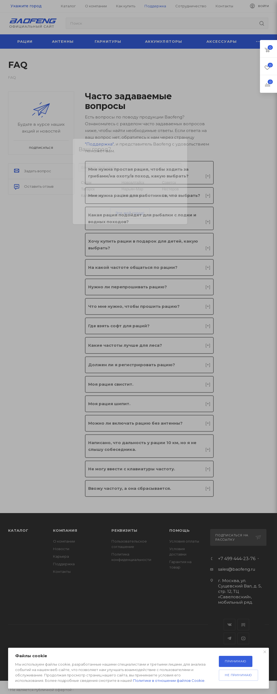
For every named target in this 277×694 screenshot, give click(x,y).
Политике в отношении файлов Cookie (169, 680)
